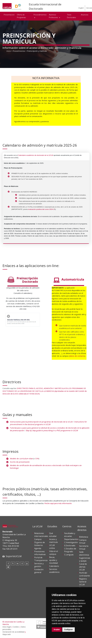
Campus (38, 539)
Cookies (16, 627)
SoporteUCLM (14, 556)
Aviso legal (7, 627)
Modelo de (21, 458)
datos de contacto (77, 356)
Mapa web (7, 634)
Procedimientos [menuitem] (40, 15)
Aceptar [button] (57, 629)
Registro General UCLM (83, 581)
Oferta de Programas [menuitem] (21, 16)
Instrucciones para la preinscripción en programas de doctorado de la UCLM (41, 421)
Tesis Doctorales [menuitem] (71, 16)
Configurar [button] (68, 629)
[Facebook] (8, 563)
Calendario (54, 566)
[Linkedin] (17, 563)
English (81, 8)
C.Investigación (71, 542)
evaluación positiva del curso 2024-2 (41, 209)
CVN (37, 458)
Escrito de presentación (20, 462)
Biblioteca (83, 537)
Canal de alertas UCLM (83, 567)
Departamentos (71, 539)
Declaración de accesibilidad (13, 632)
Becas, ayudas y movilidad (53, 560)
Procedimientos (19, 51)
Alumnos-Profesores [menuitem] (53, 16)
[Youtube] (27, 563)
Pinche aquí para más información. (58, 503)
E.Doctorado (69, 545)
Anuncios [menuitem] (84, 15)
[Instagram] (22, 563)
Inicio (8, 51)
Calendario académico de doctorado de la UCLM (35, 155)
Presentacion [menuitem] (9, 15)
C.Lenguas (69, 554)
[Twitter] (13, 563)
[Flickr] (8, 567)
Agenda (37, 548)
